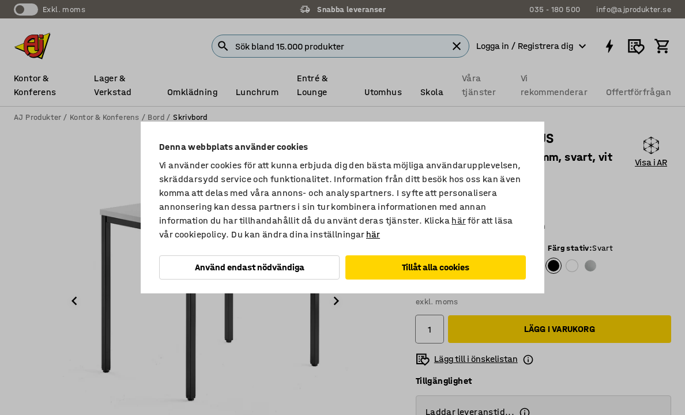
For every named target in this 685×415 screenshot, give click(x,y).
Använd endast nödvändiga (249, 267)
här (458, 220)
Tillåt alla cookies (435, 267)
